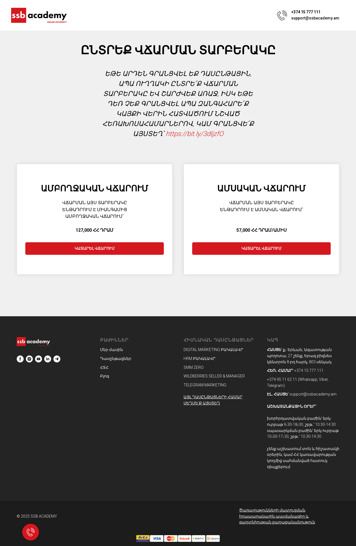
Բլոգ (104, 376)
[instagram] (29, 358)
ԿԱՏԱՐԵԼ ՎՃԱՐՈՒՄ (95, 248)
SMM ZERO (194, 367)
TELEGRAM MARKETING (205, 385)
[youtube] (38, 358)
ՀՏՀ (104, 367)
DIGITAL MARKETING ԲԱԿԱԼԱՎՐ (213, 349)
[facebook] (20, 358)
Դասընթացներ (115, 358)
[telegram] (56, 358)
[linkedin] (47, 358)
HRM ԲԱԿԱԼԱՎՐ (200, 358)
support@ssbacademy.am (315, 18)
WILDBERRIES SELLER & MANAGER (214, 376)
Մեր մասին (111, 349)
